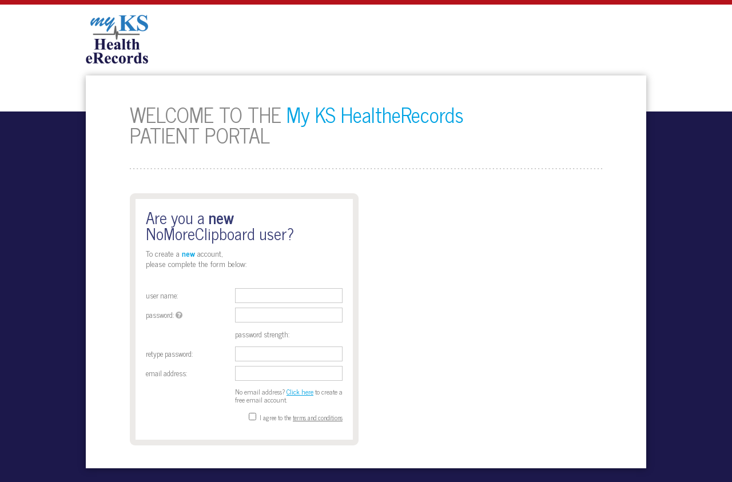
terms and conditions (318, 417)
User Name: (162, 295)
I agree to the (275, 417)
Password (159, 315)
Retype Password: (169, 354)
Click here (300, 391)
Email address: (166, 373)
